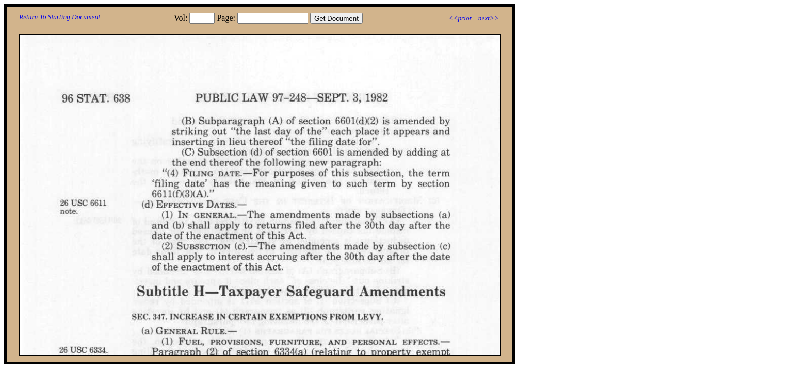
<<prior (460, 18)
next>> (488, 18)
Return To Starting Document (59, 17)
